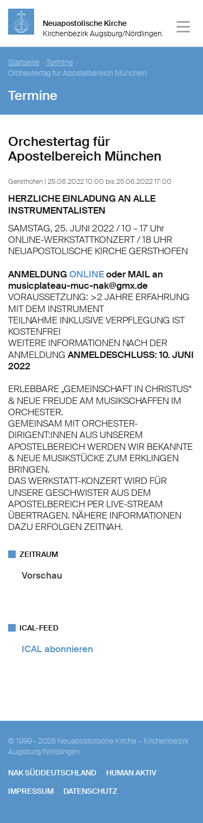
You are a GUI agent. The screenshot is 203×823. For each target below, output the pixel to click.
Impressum (31, 791)
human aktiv (131, 773)
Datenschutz (90, 791)
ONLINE (86, 274)
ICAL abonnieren (57, 649)
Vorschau (42, 575)
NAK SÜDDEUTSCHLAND (52, 773)
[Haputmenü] (183, 28)
